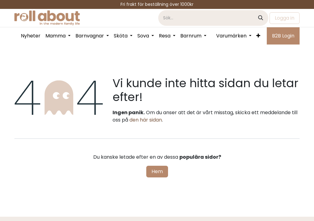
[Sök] (260, 18)
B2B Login (283, 35)
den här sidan (145, 119)
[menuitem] (30, 36)
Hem (157, 171)
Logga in (284, 17)
